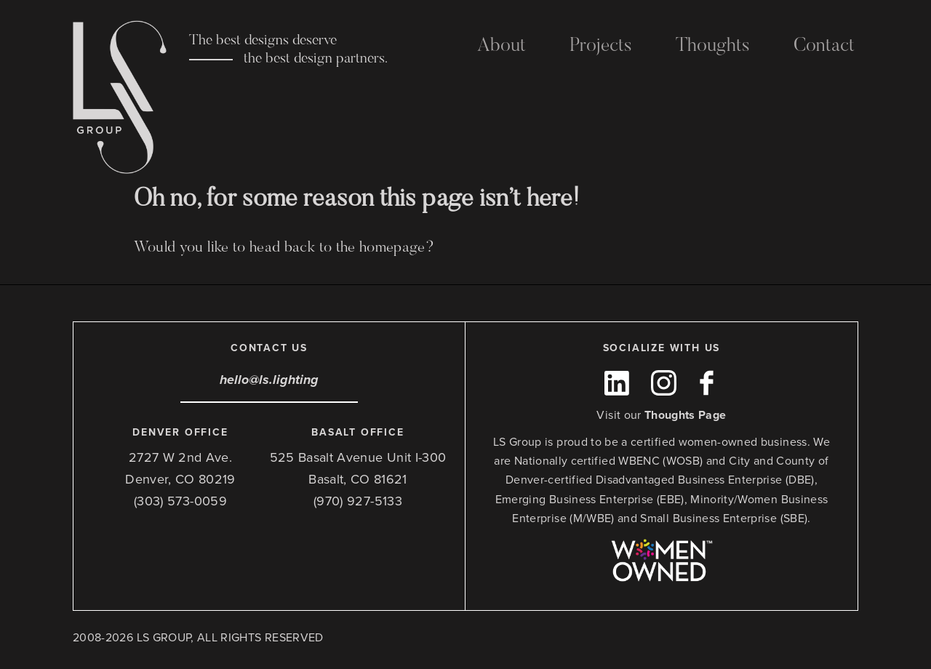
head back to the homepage (337, 248)
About (501, 46)
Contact (824, 46)
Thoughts (713, 46)
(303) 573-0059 (180, 501)
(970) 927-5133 (357, 501)
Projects (601, 46)
